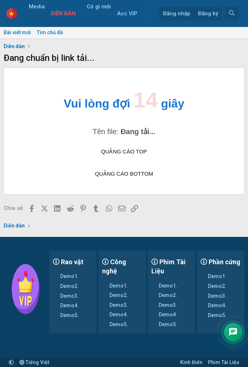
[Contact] (232, 331)
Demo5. (69, 315)
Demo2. (69, 286)
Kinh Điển (191, 362)
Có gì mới (101, 6)
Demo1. (69, 276)
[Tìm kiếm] (232, 13)
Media (39, 6)
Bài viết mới (17, 32)
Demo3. (69, 296)
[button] (31, 20)
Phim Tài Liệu (223, 362)
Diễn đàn (65, 13)
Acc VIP (130, 13)
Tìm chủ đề (50, 32)
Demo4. (69, 305)
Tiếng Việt (34, 362)
